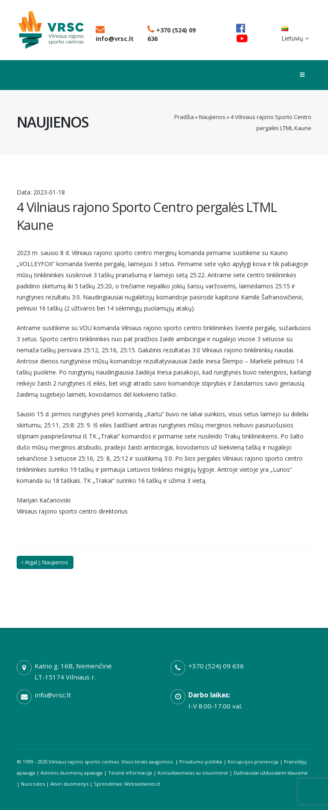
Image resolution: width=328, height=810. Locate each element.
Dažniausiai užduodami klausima (271, 772)
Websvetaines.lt (142, 784)
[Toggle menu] (302, 75)
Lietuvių (295, 34)
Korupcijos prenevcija (253, 761)
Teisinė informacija (130, 772)
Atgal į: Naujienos (44, 562)
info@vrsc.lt (115, 34)
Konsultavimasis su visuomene (193, 772)
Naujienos (212, 117)
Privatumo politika (200, 761)
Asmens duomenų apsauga (71, 772)
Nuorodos (33, 784)
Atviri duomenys (69, 784)
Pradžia (184, 117)
